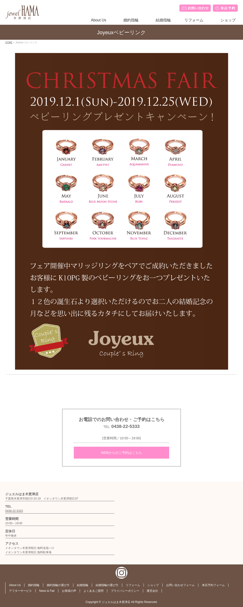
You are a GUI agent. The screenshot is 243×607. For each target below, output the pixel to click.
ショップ (153, 585)
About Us (15, 585)
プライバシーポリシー (125, 590)
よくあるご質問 (93, 590)
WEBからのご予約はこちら (121, 453)
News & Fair (47, 590)
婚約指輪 (33, 585)
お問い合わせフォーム (180, 585)
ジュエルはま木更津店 (116, 602)
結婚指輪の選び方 (107, 585)
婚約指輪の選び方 (58, 585)
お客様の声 (69, 590)
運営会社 (152, 590)
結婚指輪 (82, 585)
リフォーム (133, 585)
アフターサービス (20, 590)
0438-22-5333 (125, 426)
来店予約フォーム (213, 585)
